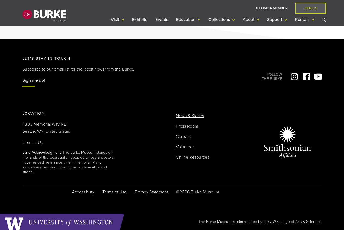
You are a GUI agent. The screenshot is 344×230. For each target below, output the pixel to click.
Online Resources (192, 157)
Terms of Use (114, 192)
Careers (183, 136)
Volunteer (185, 147)
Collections (219, 19)
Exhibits (139, 19)
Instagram (294, 76)
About (249, 19)
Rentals (302, 19)
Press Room (187, 126)
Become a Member (271, 8)
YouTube (318, 76)
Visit (115, 19)
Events (161, 19)
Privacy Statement (151, 192)
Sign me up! (33, 80)
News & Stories (190, 116)
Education (186, 19)
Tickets (310, 8)
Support (275, 19)
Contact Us (32, 142)
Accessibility (83, 192)
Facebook (306, 76)
